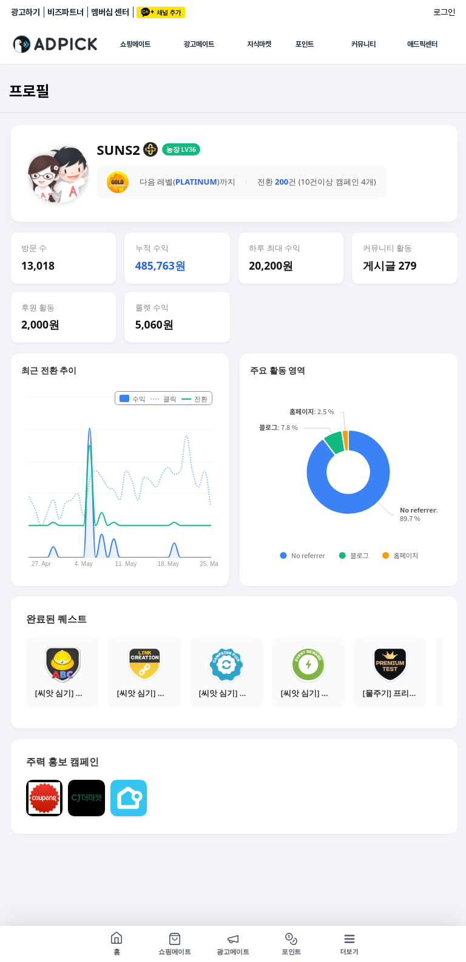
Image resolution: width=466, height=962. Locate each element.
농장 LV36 (181, 149)
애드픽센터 (422, 44)
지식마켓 (259, 44)
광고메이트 (199, 44)
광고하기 (25, 12)
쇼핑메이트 (135, 44)
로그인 (444, 12)
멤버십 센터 (110, 12)
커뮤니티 (363, 44)
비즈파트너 (65, 12)
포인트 (304, 44)
